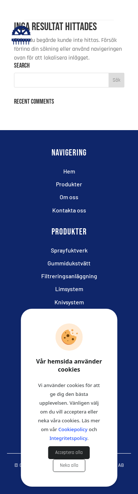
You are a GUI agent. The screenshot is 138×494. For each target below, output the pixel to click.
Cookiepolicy (72, 429)
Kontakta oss (69, 210)
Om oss (69, 196)
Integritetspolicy (68, 438)
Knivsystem (69, 301)
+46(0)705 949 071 (75, 10)
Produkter (69, 183)
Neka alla (69, 465)
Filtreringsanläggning (69, 275)
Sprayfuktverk (69, 250)
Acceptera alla (69, 453)
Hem (69, 171)
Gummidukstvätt (69, 262)
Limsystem (69, 288)
